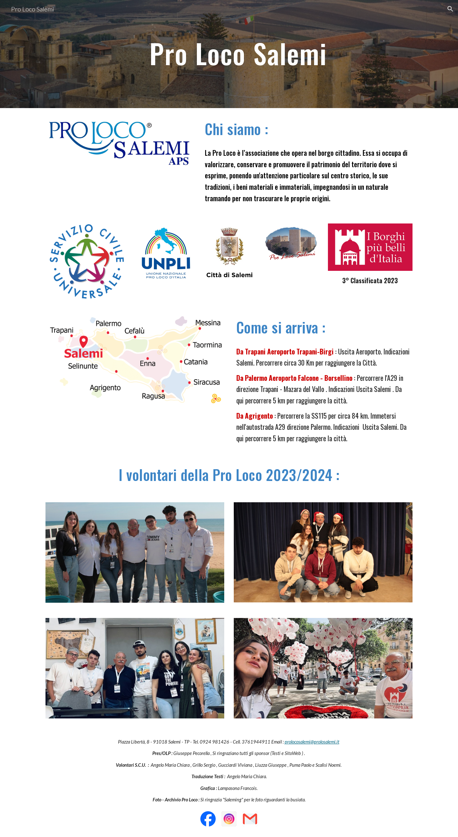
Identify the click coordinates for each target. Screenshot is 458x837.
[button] (450, 9)
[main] (245, 54)
